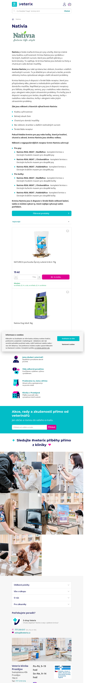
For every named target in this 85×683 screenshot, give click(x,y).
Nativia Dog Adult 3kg (23, 323)
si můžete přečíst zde (42, 348)
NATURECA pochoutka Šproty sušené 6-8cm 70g (35, 262)
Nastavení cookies (68, 344)
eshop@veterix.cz (21, 632)
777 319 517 (18, 629)
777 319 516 (20, 681)
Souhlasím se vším (68, 338)
